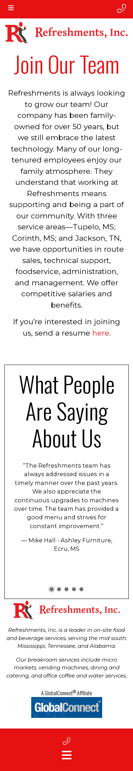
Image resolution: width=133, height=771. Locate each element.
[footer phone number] (66, 741)
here (100, 333)
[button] (51, 589)
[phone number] (121, 8)
